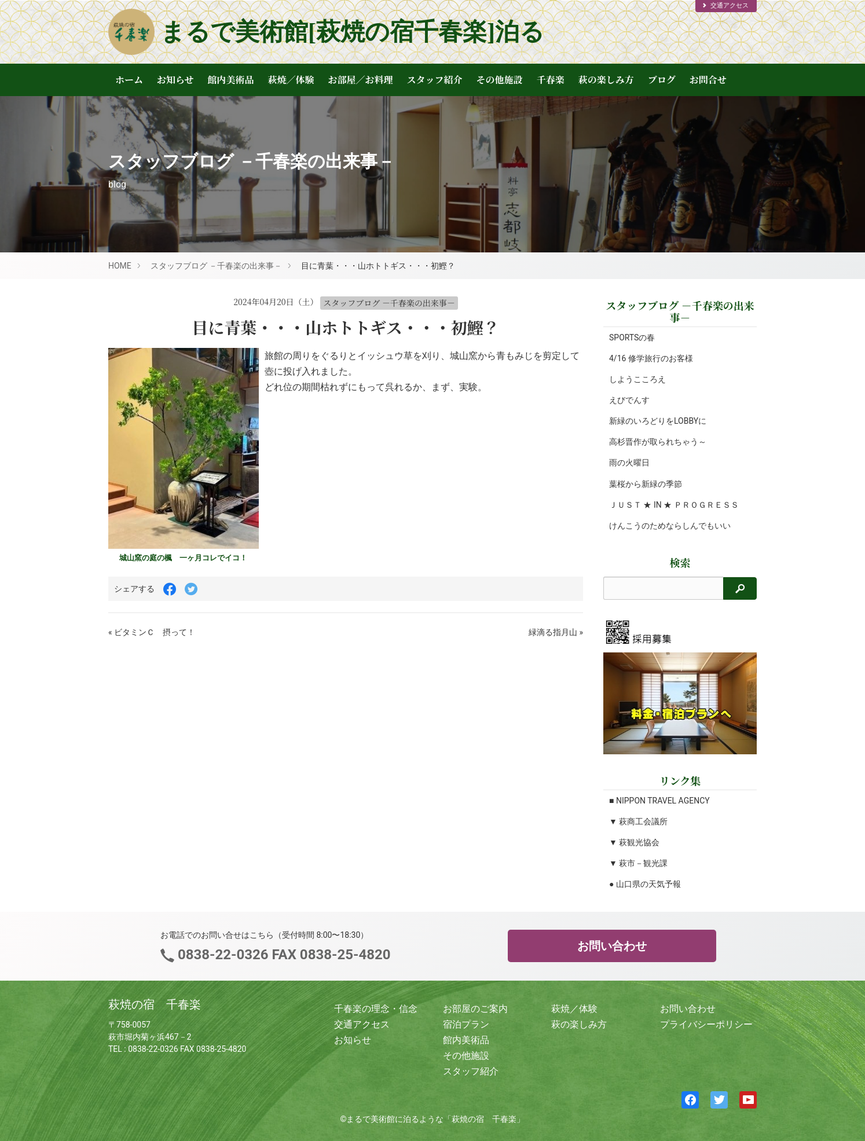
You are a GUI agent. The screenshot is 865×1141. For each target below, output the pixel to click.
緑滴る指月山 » (556, 632)
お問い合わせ (612, 946)
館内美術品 (231, 79)
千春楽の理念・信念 (375, 1008)
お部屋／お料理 (360, 79)
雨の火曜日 (629, 462)
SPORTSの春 (632, 337)
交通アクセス (725, 5)
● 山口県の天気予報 (645, 884)
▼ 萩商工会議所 (638, 821)
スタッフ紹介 (435, 79)
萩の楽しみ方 (606, 79)
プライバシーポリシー (706, 1024)
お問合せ (708, 79)
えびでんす (629, 400)
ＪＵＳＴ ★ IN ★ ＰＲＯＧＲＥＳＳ (674, 504)
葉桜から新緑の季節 (645, 484)
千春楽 (551, 79)
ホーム (129, 79)
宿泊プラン (466, 1024)
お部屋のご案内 (475, 1008)
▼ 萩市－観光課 (638, 863)
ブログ (662, 79)
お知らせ (175, 79)
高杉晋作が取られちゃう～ (657, 441)
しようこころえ (637, 379)
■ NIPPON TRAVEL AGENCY (659, 800)
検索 (680, 562)
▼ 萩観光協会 (634, 842)
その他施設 (500, 79)
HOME (119, 265)
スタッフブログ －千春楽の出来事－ (216, 265)
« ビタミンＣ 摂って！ (151, 632)
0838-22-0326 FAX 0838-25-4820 (282, 954)
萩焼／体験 (291, 79)
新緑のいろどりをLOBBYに (657, 420)
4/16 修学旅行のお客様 (651, 358)
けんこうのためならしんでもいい (670, 525)
